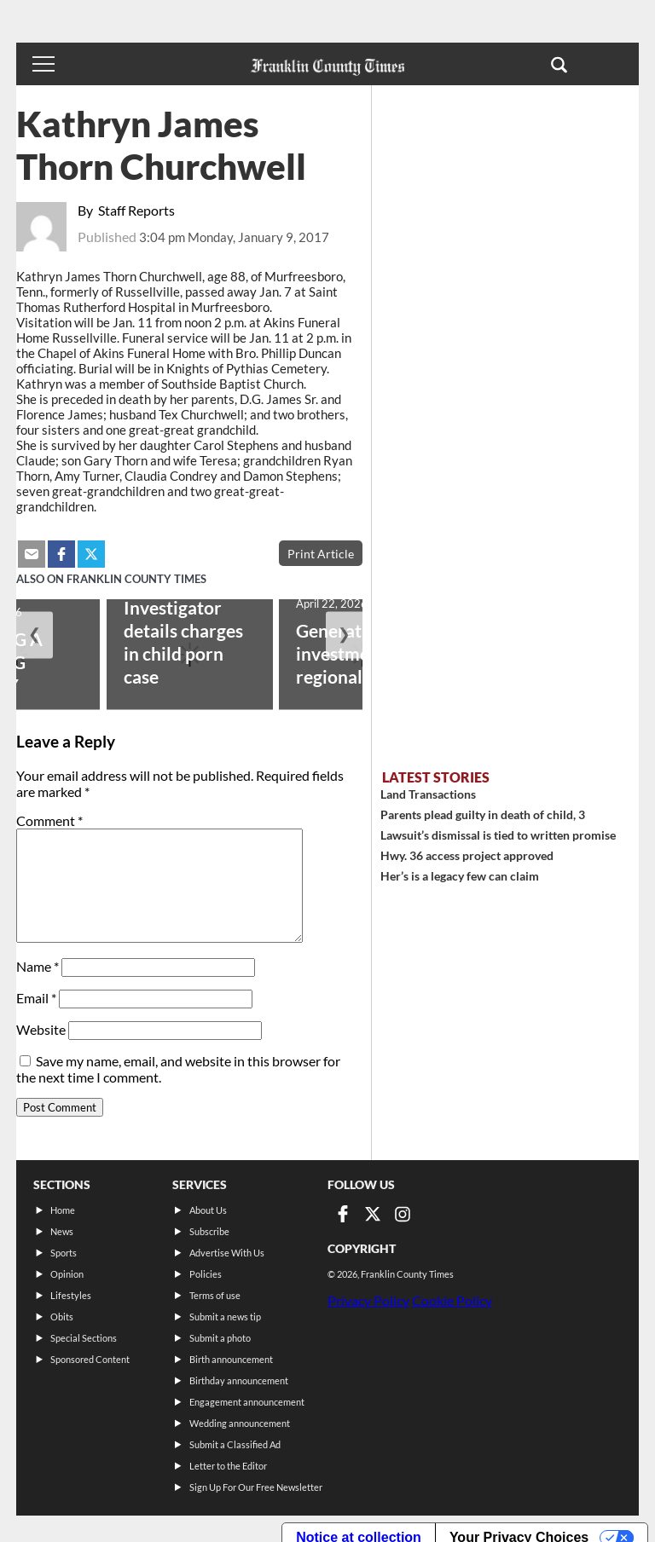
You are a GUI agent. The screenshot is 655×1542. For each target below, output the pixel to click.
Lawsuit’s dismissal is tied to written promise (498, 835)
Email (36, 998)
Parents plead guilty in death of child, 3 (482, 814)
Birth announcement (231, 1359)
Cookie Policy (452, 1300)
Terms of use (215, 1295)
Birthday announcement (238, 1380)
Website (41, 1029)
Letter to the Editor (228, 1465)
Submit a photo (220, 1337)
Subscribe (209, 1231)
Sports (63, 1252)
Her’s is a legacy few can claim (459, 876)
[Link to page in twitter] (372, 1213)
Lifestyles (70, 1295)
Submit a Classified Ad (235, 1444)
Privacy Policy (368, 1300)
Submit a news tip (225, 1316)
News (61, 1231)
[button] (559, 63)
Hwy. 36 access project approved (467, 855)
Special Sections (83, 1337)
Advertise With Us (226, 1252)
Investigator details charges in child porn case (183, 642)
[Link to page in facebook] (342, 1213)
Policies (205, 1273)
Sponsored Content (90, 1359)
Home (62, 1210)
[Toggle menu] (43, 63)
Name (37, 966)
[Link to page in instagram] (402, 1213)
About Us (208, 1210)
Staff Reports (136, 210)
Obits (61, 1316)
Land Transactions (428, 794)
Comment (49, 820)
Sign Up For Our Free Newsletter (255, 1487)
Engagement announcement (246, 1401)
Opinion (67, 1273)
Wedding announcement (239, 1423)
